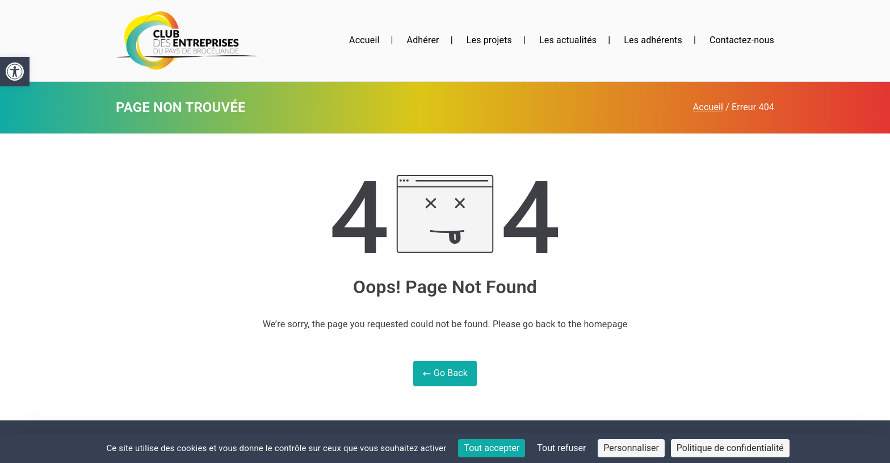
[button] (15, 71)
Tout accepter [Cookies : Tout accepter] (491, 448)
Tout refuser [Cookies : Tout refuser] (561, 448)
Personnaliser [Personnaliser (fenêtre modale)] (631, 448)
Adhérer (423, 40)
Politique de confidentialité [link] (730, 448)
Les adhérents (653, 40)
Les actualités (568, 40)
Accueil (364, 40)
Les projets (489, 40)
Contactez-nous (742, 40)
